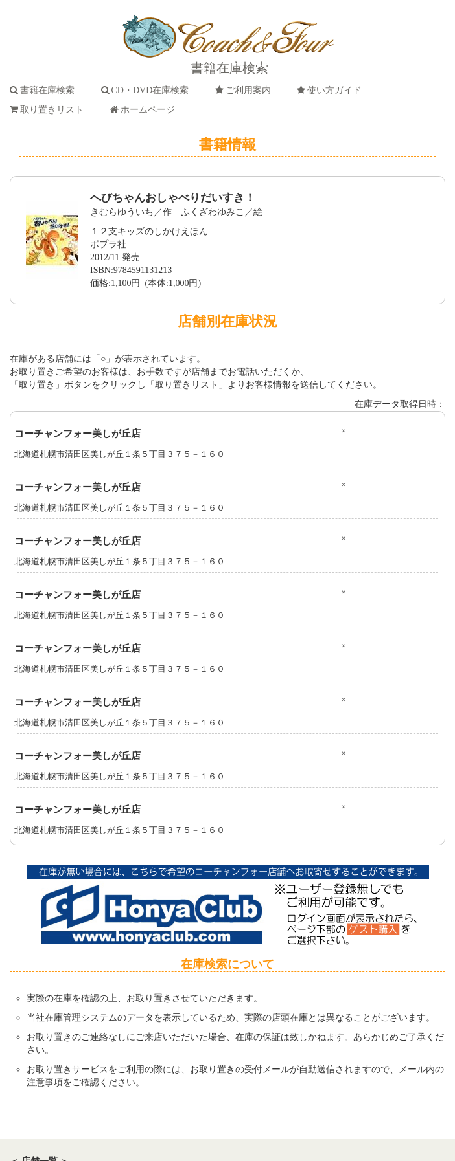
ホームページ (145, 110)
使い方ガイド (331, 90)
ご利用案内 (245, 90)
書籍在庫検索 (44, 90)
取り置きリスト (49, 110)
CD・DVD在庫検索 (147, 90)
